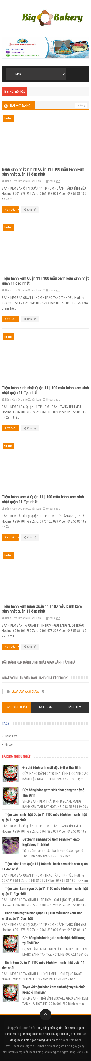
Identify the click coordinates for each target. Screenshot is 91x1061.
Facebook (45, 707)
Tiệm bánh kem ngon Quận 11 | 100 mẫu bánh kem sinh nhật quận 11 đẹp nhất (42, 609)
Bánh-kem (11, 736)
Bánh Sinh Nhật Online (25, 691)
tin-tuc (8, 118)
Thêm (80, 105)
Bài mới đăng (20, 106)
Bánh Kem (74, 707)
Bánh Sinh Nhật (16, 707)
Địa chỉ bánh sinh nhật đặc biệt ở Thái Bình (51, 767)
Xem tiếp (12, 209)
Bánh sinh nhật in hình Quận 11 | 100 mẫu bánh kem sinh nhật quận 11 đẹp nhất (43, 172)
